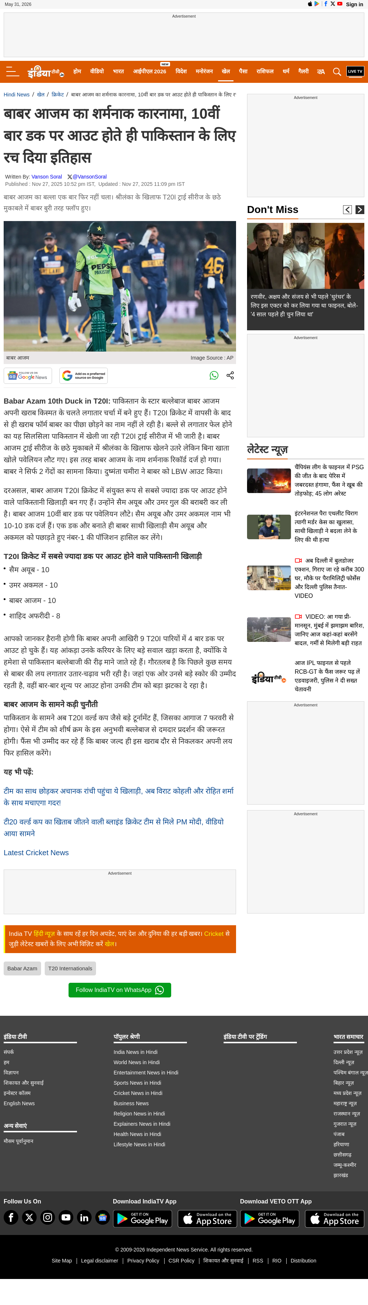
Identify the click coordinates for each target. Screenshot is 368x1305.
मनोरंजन (204, 71)
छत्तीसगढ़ (343, 1155)
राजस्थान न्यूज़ (347, 1114)
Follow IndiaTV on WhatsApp (120, 990)
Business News (131, 1103)
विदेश (181, 71)
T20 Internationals (70, 968)
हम (6, 1062)
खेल (226, 71)
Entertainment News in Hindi (146, 1073)
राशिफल (265, 71)
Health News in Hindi (137, 1134)
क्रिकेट (58, 95)
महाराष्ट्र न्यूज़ (345, 1103)
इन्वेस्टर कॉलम (17, 1093)
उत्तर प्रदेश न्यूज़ (348, 1052)
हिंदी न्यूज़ (44, 933)
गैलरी (303, 71)
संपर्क (9, 1052)
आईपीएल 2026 (149, 71)
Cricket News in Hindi (138, 1093)
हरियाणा (341, 1144)
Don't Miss (272, 209)
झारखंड (341, 1175)
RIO (276, 1261)
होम (77, 71)
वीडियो (97, 71)
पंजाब (339, 1134)
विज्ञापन (11, 1073)
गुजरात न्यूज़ (345, 1124)
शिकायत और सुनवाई (24, 1083)
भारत (118, 71)
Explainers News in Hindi (142, 1124)
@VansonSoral (90, 177)
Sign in (354, 4)
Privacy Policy (143, 1261)
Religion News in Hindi (139, 1114)
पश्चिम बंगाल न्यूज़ (351, 1073)
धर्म (286, 71)
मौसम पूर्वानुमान (18, 1141)
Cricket (214, 933)
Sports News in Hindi (137, 1083)
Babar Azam (22, 968)
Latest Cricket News (36, 853)
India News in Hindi (136, 1052)
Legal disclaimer (99, 1261)
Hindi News (17, 95)
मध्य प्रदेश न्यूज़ (347, 1093)
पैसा (243, 71)
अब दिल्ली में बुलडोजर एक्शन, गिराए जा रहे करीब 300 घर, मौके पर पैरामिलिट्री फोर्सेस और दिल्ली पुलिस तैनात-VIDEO (329, 578)
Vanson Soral (47, 177)
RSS (258, 1261)
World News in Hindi (137, 1062)
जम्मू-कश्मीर (345, 1165)
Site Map (62, 1261)
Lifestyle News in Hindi (139, 1144)
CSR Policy (182, 1261)
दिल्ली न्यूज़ (344, 1062)
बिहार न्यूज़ (344, 1083)
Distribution (303, 1261)
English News (19, 1103)
